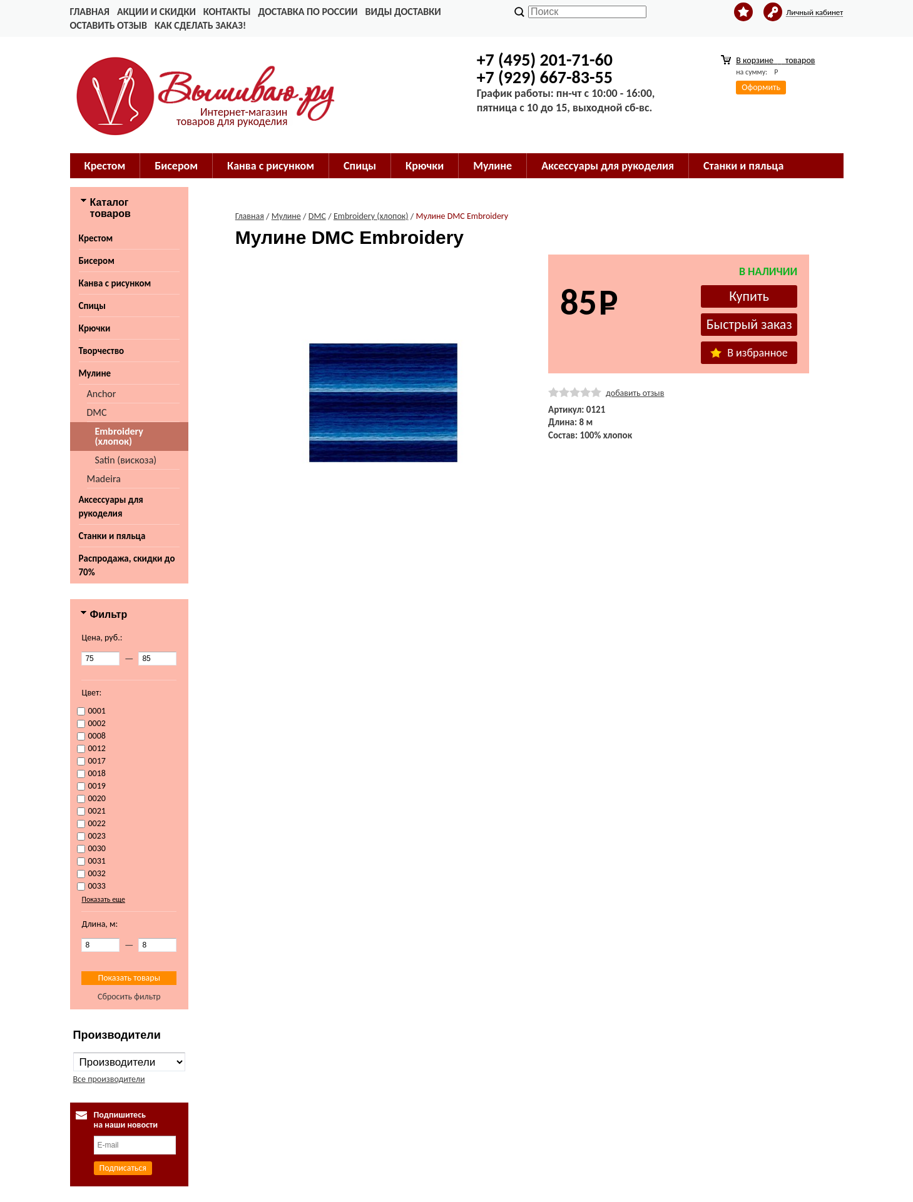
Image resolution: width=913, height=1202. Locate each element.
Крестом (105, 166)
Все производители (109, 1079)
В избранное (749, 353)
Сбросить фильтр (129, 996)
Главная (90, 12)
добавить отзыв (635, 393)
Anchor (101, 394)
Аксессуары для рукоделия (607, 166)
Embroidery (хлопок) (119, 436)
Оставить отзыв (108, 25)
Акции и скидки (156, 12)
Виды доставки (403, 12)
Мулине (492, 166)
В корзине (775, 60)
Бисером (176, 166)
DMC (97, 412)
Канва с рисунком (270, 166)
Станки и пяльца (743, 166)
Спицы (360, 166)
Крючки (424, 166)
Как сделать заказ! (200, 25)
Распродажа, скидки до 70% (127, 565)
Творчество (102, 350)
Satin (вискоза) (126, 460)
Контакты (227, 12)
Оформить (761, 87)
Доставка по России (307, 12)
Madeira (104, 479)
